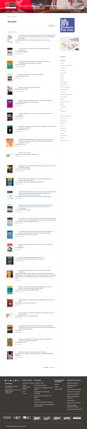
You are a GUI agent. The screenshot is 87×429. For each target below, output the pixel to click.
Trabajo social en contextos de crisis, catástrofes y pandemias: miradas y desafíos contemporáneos (35, 101)
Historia (62, 99)
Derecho (62, 77)
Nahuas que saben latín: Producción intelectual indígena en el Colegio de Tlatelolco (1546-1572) (35, 339)
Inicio (7, 10)
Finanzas (62, 63)
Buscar (77, 11)
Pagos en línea (70, 400)
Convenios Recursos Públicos (74, 409)
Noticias (57, 384)
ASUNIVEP (62, 123)
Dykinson (62, 133)
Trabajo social (63, 72)
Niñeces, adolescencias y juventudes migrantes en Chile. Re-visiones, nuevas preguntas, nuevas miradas (35, 287)
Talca (24, 391)
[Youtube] (15, 380)
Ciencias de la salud (64, 101)
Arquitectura (63, 128)
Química (62, 80)
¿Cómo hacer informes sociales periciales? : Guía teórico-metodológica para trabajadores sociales (34, 62)
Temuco (25, 393)
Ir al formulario (8, 387)
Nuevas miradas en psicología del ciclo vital (30, 257)
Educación (62, 70)
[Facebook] (10, 380)
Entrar (80, 1)
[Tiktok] (18, 380)
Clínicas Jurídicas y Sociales (74, 389)
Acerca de (21, 10)
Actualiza (63, 106)
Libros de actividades (65, 87)
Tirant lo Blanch (63, 135)
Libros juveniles (63, 84)
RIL (61, 113)
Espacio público (64, 121)
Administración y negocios (66, 94)
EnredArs (62, 138)
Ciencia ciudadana (64, 89)
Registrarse (74, 1)
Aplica (61, 109)
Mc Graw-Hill (63, 118)
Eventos (57, 386)
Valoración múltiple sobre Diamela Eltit (29, 87)
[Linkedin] (5, 380)
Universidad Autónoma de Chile (18, 426)
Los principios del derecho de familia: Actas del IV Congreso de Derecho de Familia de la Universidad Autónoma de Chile (35, 232)
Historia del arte (64, 140)
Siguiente (51, 367)
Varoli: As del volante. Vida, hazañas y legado (31, 74)
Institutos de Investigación (73, 391)
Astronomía (63, 92)
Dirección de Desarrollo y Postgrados (43, 402)
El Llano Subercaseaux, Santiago (26, 387)
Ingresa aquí (8, 392)
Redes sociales (58, 389)
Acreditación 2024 (38, 383)
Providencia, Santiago (28, 383)
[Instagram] (8, 380)
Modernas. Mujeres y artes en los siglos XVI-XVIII (32, 352)
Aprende (62, 104)
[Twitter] (13, 380)
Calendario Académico (72, 383)
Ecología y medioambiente (66, 65)
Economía (62, 125)
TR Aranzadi (63, 130)
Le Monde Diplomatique (65, 116)
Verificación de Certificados (74, 402)
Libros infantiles (64, 82)
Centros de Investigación (73, 394)
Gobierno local (63, 96)
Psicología (62, 67)
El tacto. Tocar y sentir (24, 153)
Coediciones (63, 111)
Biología (62, 75)
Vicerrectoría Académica (40, 385)
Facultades (37, 399)
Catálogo (13, 10)
